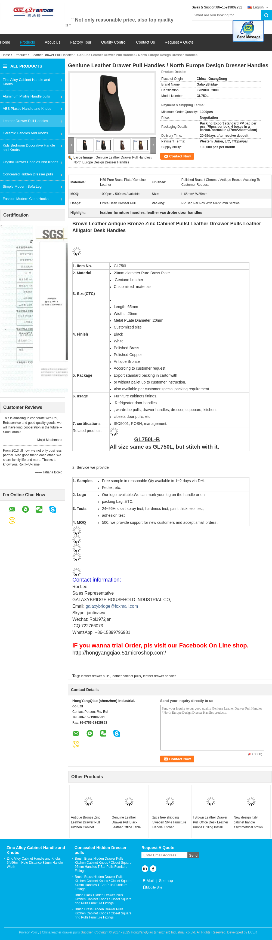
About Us (53, 42)
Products (27, 42)
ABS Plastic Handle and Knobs (27, 109)
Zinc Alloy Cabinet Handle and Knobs (26, 82)
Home (5, 42)
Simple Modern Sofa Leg (22, 186)
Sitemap (166, 880)
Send (193, 855)
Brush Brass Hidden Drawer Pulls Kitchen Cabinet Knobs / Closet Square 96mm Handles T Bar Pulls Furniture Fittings (103, 865)
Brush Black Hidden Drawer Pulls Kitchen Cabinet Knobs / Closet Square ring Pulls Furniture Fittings (103, 899)
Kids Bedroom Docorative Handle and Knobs (29, 147)
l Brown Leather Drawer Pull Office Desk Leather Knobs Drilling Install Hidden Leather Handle (210, 823)
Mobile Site (152, 887)
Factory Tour (80, 42)
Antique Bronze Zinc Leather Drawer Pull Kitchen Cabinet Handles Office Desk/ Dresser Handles (86, 823)
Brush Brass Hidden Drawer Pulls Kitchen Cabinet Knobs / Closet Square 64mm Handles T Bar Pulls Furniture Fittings (103, 883)
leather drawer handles (159, 676)
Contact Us (145, 42)
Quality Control (113, 42)
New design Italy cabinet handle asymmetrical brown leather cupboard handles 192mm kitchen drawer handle (251, 823)
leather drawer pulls (95, 676)
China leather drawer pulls (61, 932)
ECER (252, 932)
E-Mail (148, 880)
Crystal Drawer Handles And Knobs (30, 162)
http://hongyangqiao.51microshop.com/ (119, 653)
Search (266, 15)
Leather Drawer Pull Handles (52, 55)
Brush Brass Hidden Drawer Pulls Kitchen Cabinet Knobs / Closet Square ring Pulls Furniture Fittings (103, 913)
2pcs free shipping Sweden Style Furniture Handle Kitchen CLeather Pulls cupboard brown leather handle (169, 823)
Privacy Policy (29, 932)
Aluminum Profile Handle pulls (26, 96)
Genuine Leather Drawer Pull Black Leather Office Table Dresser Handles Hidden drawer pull (126, 823)
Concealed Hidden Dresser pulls (28, 174)
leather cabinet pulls (126, 676)
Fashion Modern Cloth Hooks (25, 199)
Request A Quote (179, 42)
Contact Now (180, 156)
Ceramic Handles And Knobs (25, 133)
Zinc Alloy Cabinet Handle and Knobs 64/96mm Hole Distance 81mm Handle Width (35, 863)
